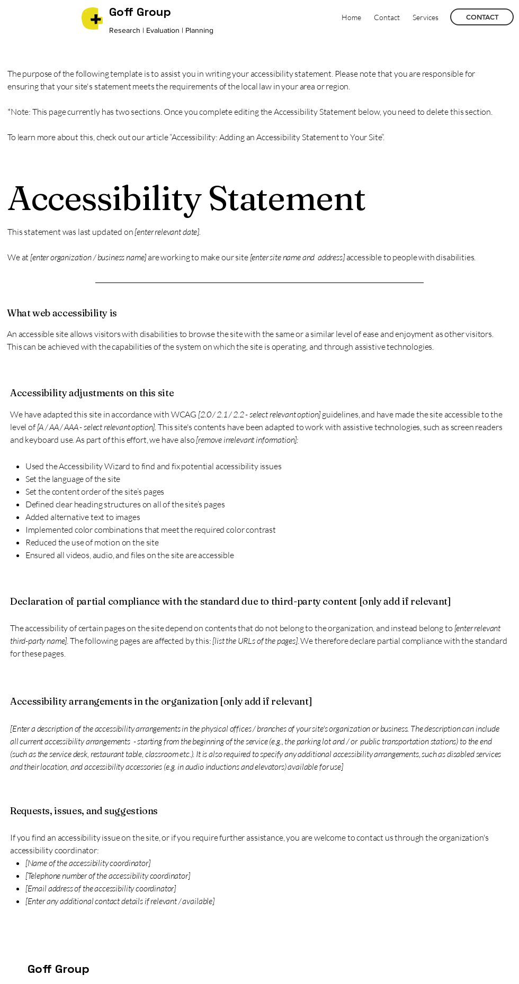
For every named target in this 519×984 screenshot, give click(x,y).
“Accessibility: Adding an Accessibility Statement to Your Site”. (276, 137)
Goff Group (59, 968)
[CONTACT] (482, 16)
